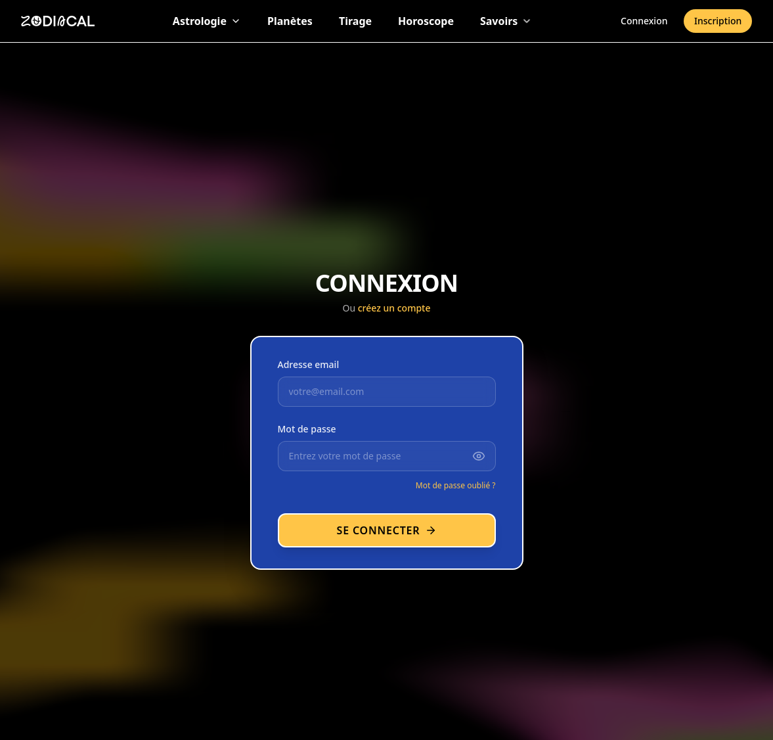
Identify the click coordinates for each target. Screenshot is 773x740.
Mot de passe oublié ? (456, 485)
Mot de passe (307, 429)
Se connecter (386, 530)
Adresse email (309, 364)
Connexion (644, 20)
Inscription (717, 20)
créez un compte (394, 308)
